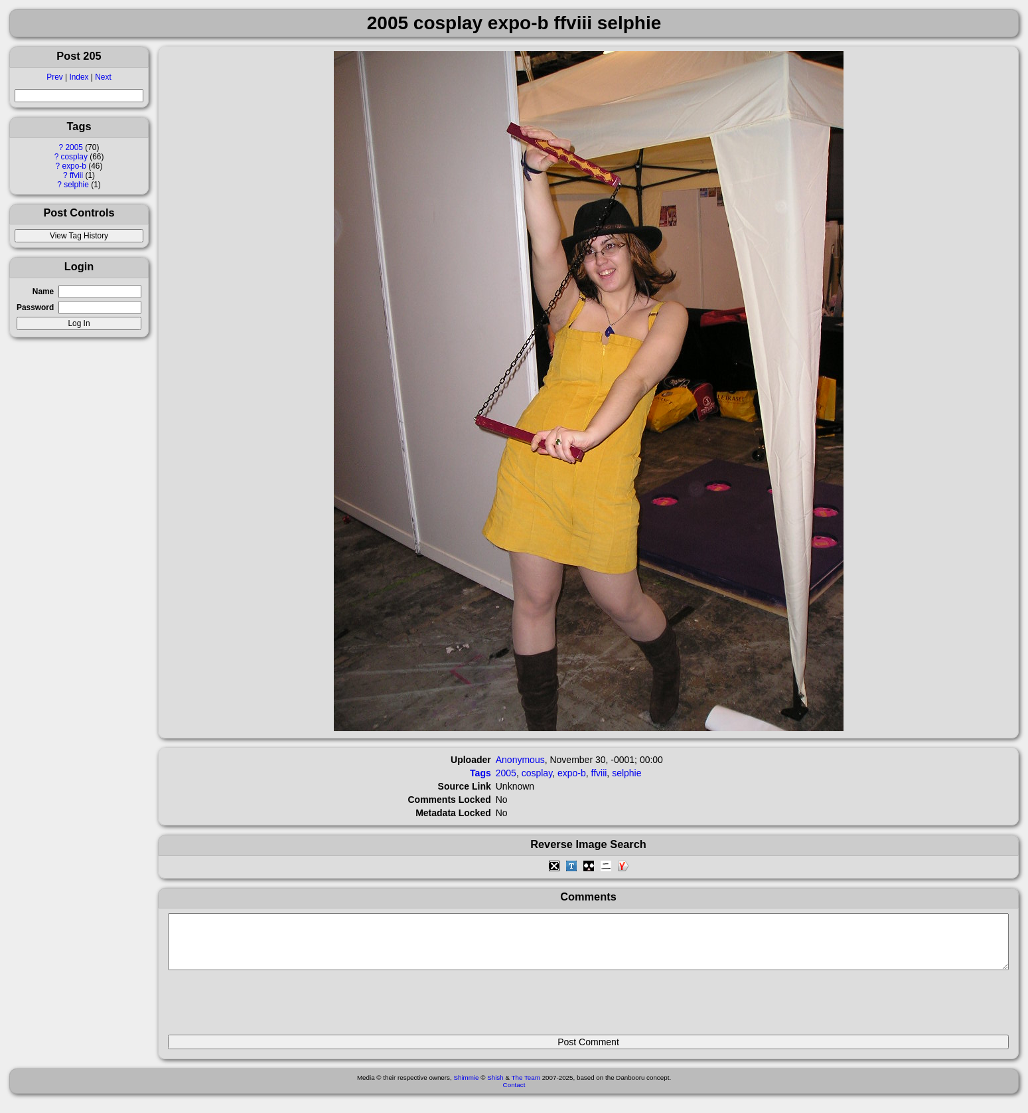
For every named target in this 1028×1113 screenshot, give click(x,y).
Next (103, 77)
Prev (54, 77)
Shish (495, 1087)
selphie (76, 184)
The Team (526, 1087)
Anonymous (520, 759)
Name (43, 291)
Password (35, 307)
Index (78, 77)
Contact (514, 1094)
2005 (74, 147)
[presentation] (269, 1008)
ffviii (76, 175)
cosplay (74, 156)
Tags (480, 773)
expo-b (74, 166)
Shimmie (465, 1087)
